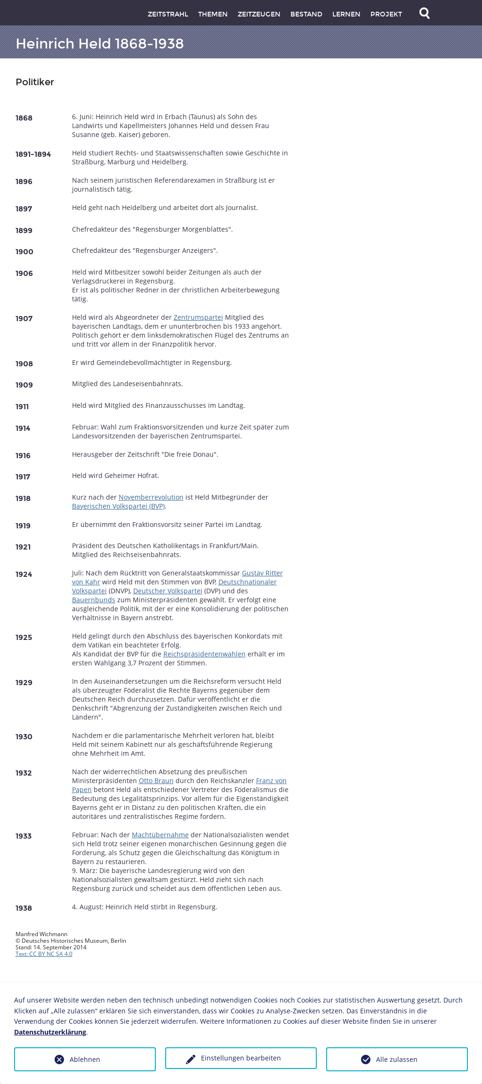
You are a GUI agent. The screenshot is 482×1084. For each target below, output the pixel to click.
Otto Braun (156, 780)
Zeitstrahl (168, 14)
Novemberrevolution (151, 497)
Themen (213, 14)
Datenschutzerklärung (50, 1031)
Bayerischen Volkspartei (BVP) (118, 506)
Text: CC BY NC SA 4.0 (44, 954)
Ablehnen (85, 1059)
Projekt (386, 14)
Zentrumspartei (198, 317)
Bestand (306, 14)
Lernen (346, 14)
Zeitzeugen (259, 14)
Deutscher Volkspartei (167, 590)
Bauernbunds (93, 599)
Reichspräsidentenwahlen (204, 653)
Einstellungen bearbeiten (241, 1057)
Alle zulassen (397, 1059)
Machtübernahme (160, 834)
